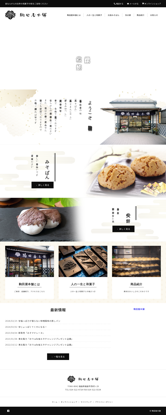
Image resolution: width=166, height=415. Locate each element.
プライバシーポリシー (104, 402)
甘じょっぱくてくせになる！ (32, 326)
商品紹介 (140, 15)
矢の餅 (128, 15)
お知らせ (154, 15)
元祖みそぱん (113, 15)
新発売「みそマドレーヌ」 (31, 332)
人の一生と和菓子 (94, 15)
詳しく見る (42, 184)
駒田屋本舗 (139, 309)
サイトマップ (86, 402)
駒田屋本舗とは (74, 15)
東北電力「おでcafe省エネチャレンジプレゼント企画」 (46, 338)
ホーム (54, 402)
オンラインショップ (69, 402)
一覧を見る (58, 356)
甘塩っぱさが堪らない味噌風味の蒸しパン (39, 320)
